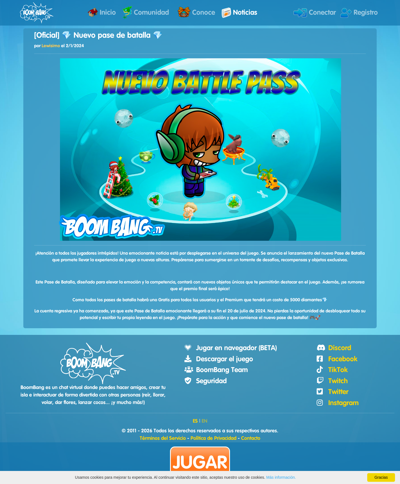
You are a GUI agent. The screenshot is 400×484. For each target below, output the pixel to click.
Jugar (200, 463)
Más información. (281, 477)
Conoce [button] (196, 12)
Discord (339, 348)
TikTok (338, 370)
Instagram (343, 403)
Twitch (338, 381)
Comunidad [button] (145, 12)
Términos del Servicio (163, 438)
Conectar (315, 12)
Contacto (250, 438)
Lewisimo (51, 46)
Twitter (338, 391)
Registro (359, 13)
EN (204, 421)
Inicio (102, 12)
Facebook (343, 359)
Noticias (239, 12)
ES (195, 421)
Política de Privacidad (213, 438)
